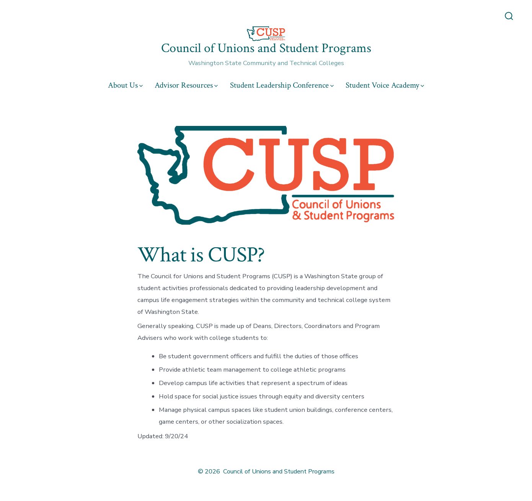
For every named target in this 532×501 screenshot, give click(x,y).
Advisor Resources (186, 85)
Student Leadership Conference (282, 85)
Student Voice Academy (385, 85)
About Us (125, 85)
